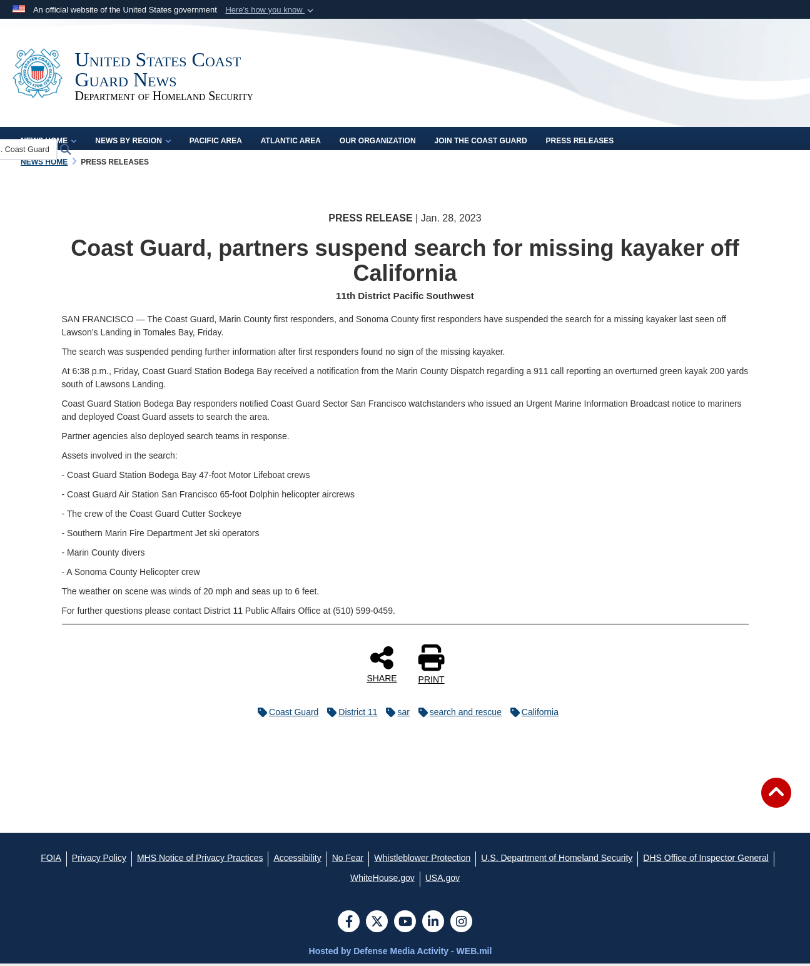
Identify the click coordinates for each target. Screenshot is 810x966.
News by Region (132, 142)
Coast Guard (284, 714)
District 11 (349, 714)
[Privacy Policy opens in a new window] (99, 860)
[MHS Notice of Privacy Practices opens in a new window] (200, 860)
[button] (270, 10)
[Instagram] (461, 925)
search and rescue (457, 714)
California (531, 714)
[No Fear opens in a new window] (348, 860)
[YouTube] (405, 925)
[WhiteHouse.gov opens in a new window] (382, 880)
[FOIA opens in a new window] (51, 860)
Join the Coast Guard (481, 142)
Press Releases (580, 142)
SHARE (382, 666)
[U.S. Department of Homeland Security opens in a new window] (556, 860)
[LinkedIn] (433, 925)
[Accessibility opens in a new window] (297, 860)
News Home (48, 142)
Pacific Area (216, 142)
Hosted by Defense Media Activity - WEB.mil (400, 953)
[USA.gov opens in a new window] (442, 880)
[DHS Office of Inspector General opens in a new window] (706, 860)
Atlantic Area (291, 142)
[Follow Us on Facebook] (349, 925)
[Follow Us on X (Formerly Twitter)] (377, 925)
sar (394, 714)
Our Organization (378, 142)
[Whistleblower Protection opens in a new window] (422, 860)
